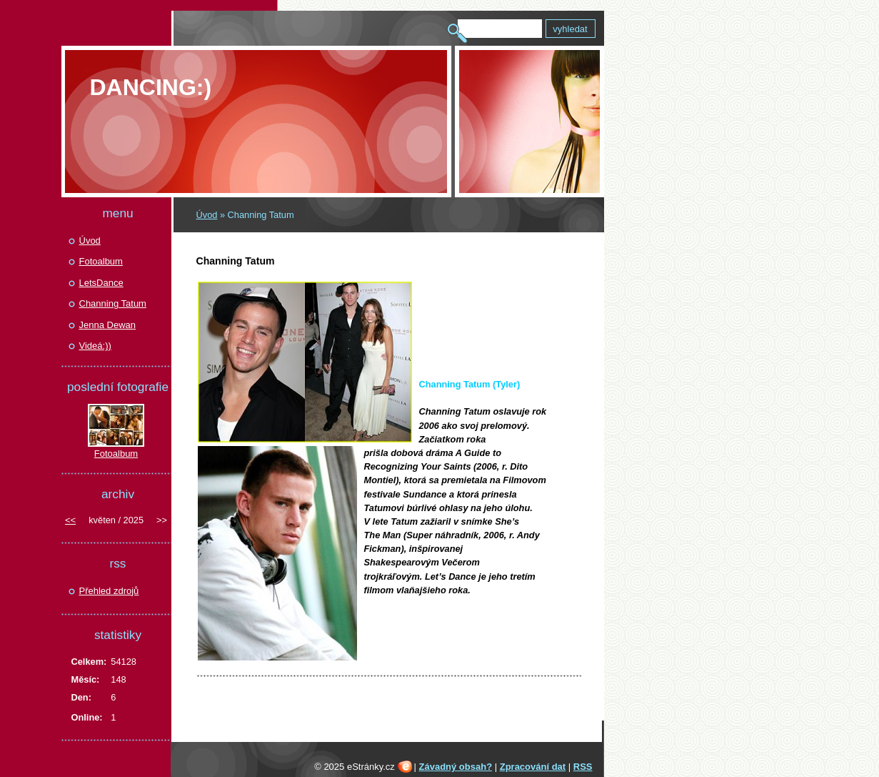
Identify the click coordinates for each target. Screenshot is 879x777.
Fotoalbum (101, 261)
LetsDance (101, 282)
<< (70, 520)
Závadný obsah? (456, 766)
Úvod (207, 214)
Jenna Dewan (107, 325)
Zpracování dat (533, 766)
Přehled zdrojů (109, 590)
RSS (583, 766)
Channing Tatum (112, 303)
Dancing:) (151, 87)
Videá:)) (95, 345)
